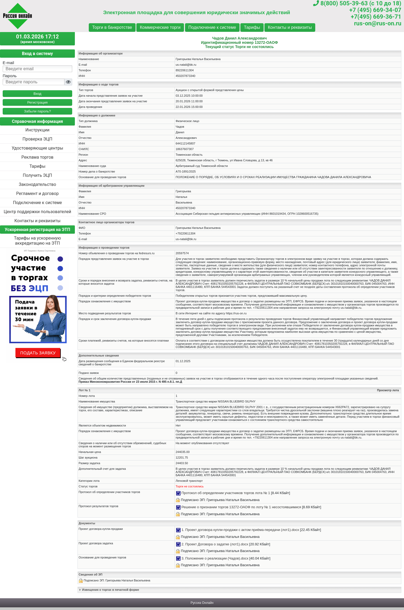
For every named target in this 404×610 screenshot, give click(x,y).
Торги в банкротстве (112, 27)
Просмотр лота (388, 390)
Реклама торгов (37, 157)
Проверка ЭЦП (37, 139)
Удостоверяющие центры (37, 148)
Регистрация (37, 102)
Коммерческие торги (160, 27)
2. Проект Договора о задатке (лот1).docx (215, 544)
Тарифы (252, 27)
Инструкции (37, 129)
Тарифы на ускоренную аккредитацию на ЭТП (37, 241)
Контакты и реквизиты (290, 27)
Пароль (10, 75)
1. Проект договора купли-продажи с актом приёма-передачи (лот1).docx (240, 530)
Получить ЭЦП (37, 175)
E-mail (8, 62)
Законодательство (37, 184)
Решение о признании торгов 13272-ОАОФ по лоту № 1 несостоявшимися (241, 507)
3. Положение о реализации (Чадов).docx (215, 558)
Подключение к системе (212, 27)
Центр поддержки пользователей (37, 211)
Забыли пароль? (37, 111)
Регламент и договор (37, 193)
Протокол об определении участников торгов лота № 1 (226, 493)
